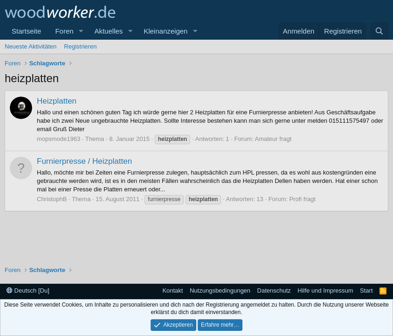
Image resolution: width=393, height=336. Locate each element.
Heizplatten (56, 101)
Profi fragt (302, 199)
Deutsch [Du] (28, 290)
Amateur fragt (273, 138)
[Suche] (379, 31)
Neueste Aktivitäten (30, 46)
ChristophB (52, 199)
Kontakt (172, 290)
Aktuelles (108, 31)
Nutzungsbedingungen (220, 290)
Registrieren (80, 46)
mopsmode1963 (58, 138)
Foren (64, 31)
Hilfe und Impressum (325, 290)
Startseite (26, 31)
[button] (80, 31)
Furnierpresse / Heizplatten (84, 161)
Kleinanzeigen (165, 31)
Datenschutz (274, 290)
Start (366, 290)
